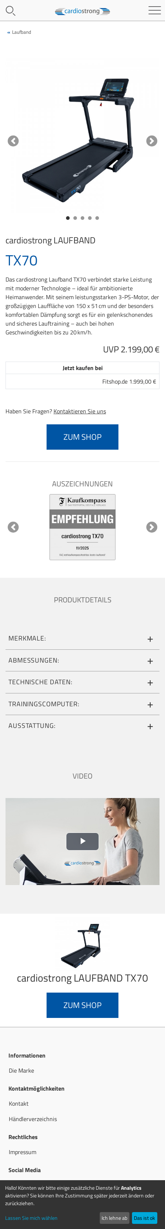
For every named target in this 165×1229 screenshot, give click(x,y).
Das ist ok (144, 1218)
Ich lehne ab (114, 1218)
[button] (13, 141)
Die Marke (21, 1070)
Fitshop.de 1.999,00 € (129, 381)
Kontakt (19, 1103)
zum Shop (82, 437)
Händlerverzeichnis (33, 1118)
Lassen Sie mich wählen (31, 1218)
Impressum (22, 1152)
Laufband (21, 32)
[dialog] (82, 1204)
